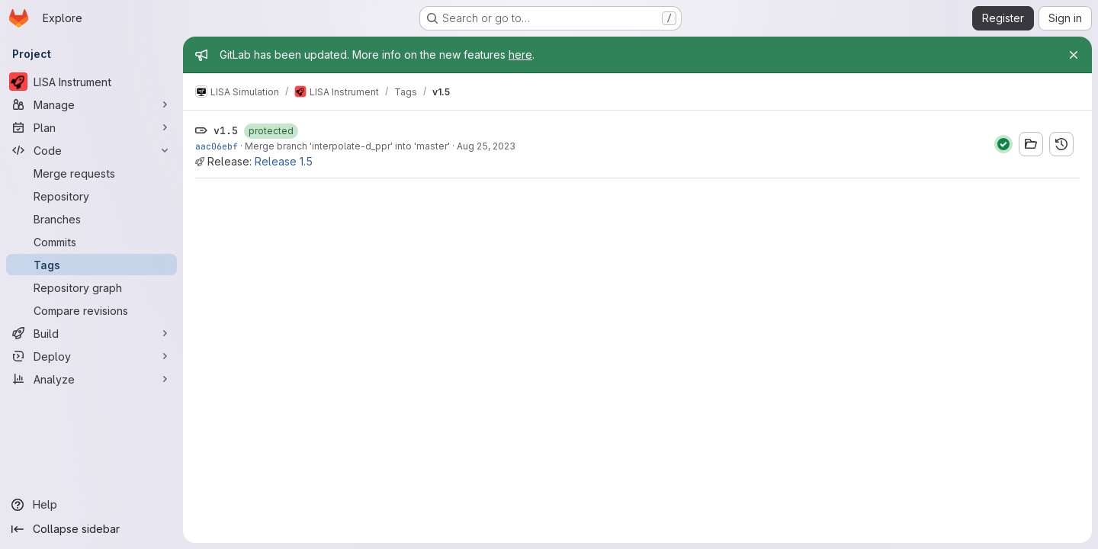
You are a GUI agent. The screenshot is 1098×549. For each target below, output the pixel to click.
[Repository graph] (91, 287)
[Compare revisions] (91, 310)
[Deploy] (91, 356)
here (520, 54)
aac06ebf (216, 146)
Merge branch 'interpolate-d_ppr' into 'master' (347, 146)
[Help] (91, 504)
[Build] (91, 333)
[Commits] (91, 241)
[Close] (1073, 55)
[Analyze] (91, 379)
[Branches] (91, 219)
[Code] (91, 150)
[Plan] (91, 127)
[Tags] (91, 264)
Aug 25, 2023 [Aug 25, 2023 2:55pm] (486, 146)
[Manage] (91, 104)
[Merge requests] (91, 173)
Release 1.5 (284, 161)
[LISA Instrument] (91, 81)
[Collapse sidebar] (91, 529)
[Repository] (91, 196)
